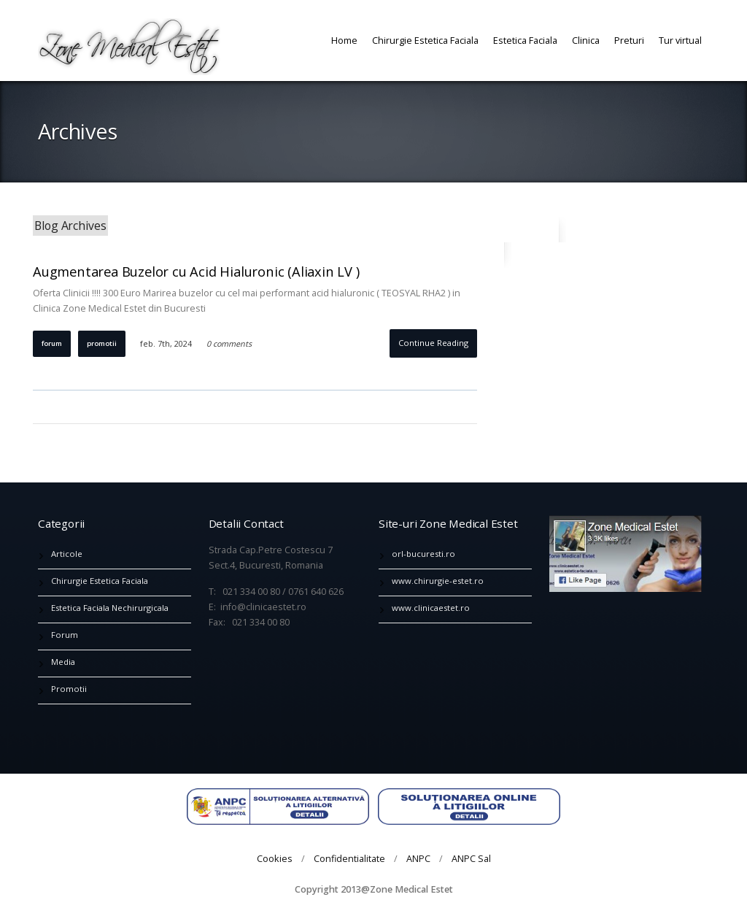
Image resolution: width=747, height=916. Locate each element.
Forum (52, 343)
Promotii (102, 343)
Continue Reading (433, 342)
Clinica (586, 40)
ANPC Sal (471, 858)
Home (344, 40)
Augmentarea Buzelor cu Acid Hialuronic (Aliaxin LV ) (196, 271)
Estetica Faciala (525, 40)
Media (63, 661)
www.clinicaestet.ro (431, 607)
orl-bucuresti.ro (423, 553)
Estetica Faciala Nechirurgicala (110, 607)
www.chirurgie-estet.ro (438, 580)
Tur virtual (680, 40)
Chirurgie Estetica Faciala (425, 40)
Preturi (629, 40)
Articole (66, 553)
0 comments (229, 344)
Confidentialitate (349, 858)
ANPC (418, 858)
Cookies (275, 858)
